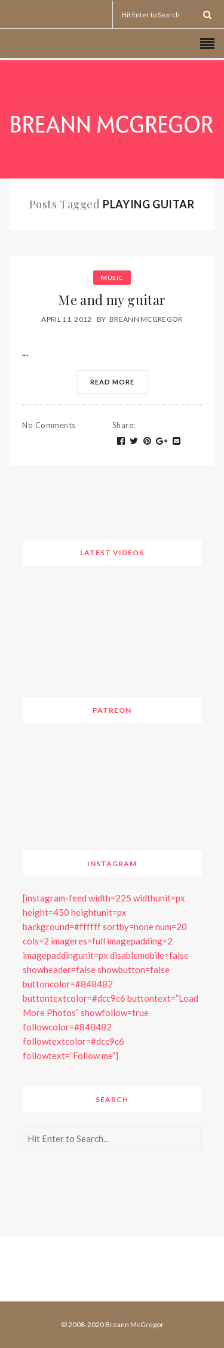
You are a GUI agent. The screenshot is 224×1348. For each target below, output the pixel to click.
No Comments (49, 425)
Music (112, 277)
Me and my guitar (111, 300)
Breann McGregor (146, 319)
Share (124, 425)
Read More (112, 382)
